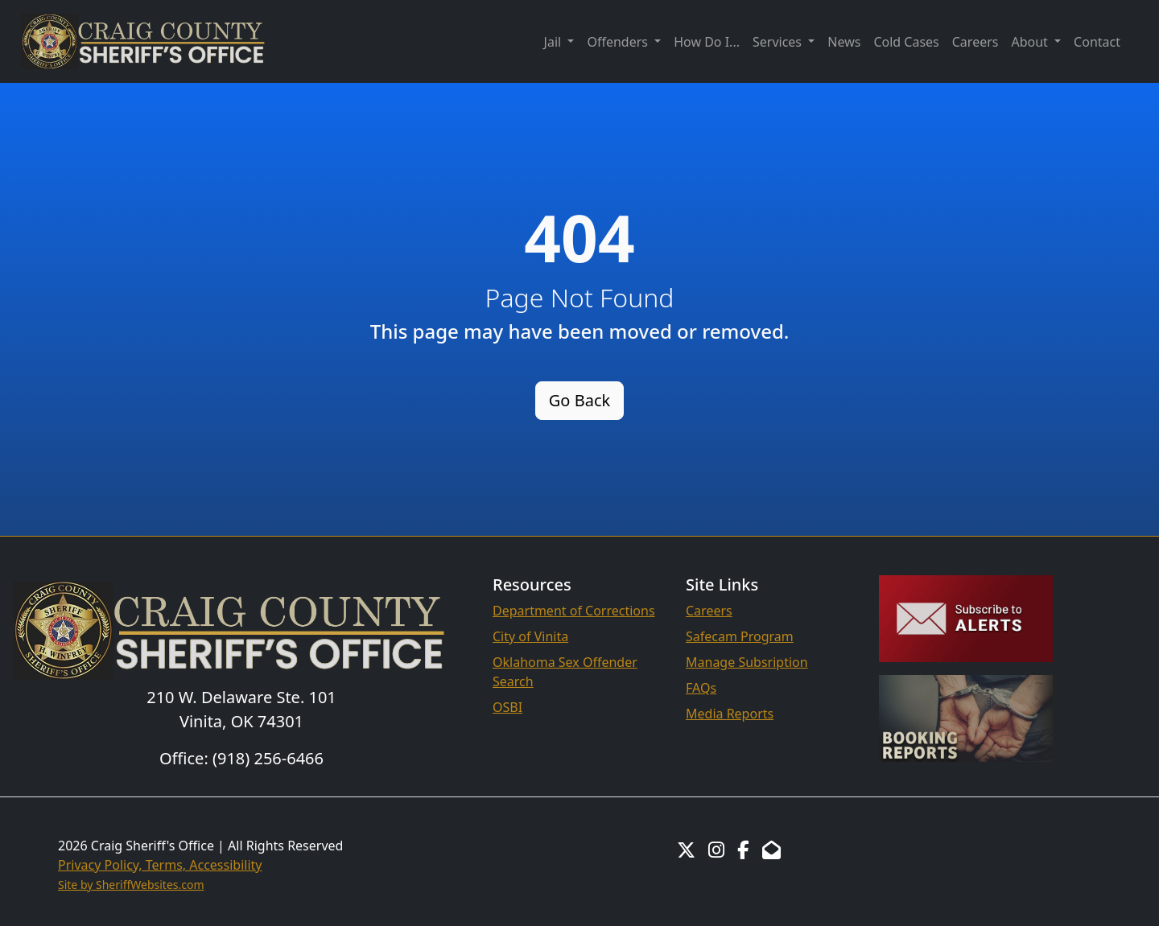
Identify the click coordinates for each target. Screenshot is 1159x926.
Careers (975, 42)
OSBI (507, 707)
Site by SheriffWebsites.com (131, 884)
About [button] (1031, 42)
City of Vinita (530, 636)
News (843, 42)
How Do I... (707, 42)
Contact (1097, 42)
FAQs (701, 688)
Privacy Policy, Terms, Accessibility (160, 865)
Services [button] (779, 42)
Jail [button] (554, 42)
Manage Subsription (747, 662)
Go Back (579, 400)
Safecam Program (740, 636)
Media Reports (729, 713)
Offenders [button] (619, 42)
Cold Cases (905, 42)
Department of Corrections (574, 610)
